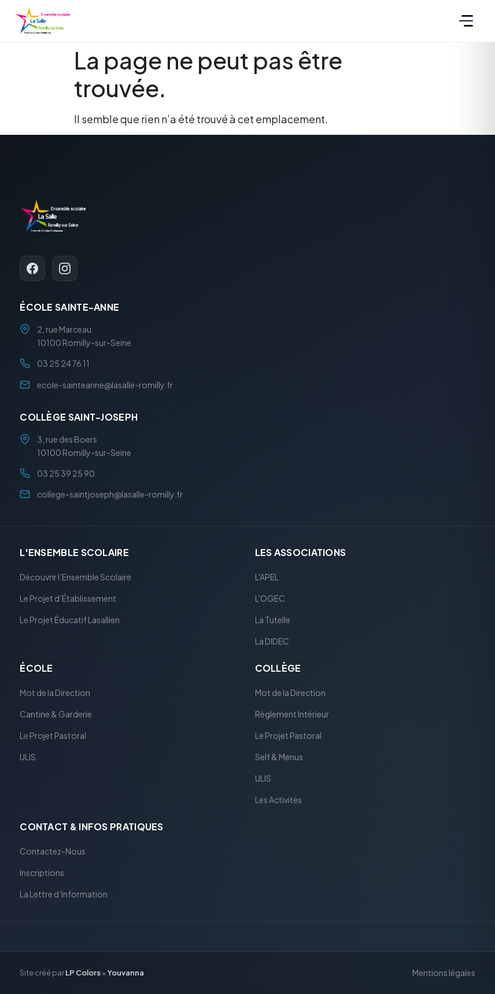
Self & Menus (279, 757)
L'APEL (267, 577)
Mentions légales (443, 973)
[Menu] (466, 21)
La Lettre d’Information (64, 894)
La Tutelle (272, 619)
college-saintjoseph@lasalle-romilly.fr (110, 494)
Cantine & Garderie (56, 714)
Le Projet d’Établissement (68, 598)
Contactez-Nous (53, 851)
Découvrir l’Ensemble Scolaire (75, 577)
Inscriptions (42, 873)
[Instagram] (64, 269)
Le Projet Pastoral (53, 735)
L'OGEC (270, 598)
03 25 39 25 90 (66, 473)
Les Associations (300, 552)
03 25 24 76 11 (63, 364)
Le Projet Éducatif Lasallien (70, 619)
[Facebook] (32, 269)
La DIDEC (272, 641)
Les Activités (278, 799)
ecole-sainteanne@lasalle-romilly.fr (105, 385)
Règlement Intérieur (292, 714)
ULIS (28, 757)
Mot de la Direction (55, 692)
